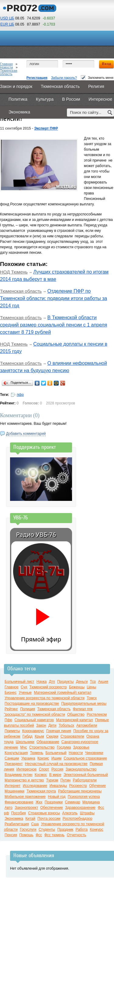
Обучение (97, 786)
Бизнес (10, 692)
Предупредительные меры (83, 703)
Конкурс (96, 829)
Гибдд (27, 736)
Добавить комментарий (26, 433)
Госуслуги (28, 829)
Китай (30, 818)
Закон (41, 725)
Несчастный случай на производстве (56, 764)
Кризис (43, 758)
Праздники (54, 802)
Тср (93, 681)
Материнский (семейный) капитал (63, 692)
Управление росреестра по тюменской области (45, 698)
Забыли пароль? (64, 77)
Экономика (14, 818)
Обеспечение (51, 807)
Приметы (12, 731)
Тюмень (36, 753)
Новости (6, 67)
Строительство (42, 747)
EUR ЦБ (7, 24)
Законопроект (26, 807)
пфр (20, 395)
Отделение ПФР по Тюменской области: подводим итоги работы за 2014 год (53, 298)
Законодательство (81, 769)
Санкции (12, 758)
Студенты (47, 829)
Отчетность (76, 835)
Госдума (64, 747)
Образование (47, 742)
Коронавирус (33, 731)
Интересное (26, 769)
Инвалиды (58, 786)
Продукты (65, 681)
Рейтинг (11, 709)
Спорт (44, 769)
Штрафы (87, 813)
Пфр (8, 720)
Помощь (26, 835)
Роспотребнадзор (77, 818)
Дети (52, 725)
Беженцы (77, 687)
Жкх (39, 802)
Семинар (72, 802)
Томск (92, 698)
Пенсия (11, 835)
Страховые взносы (44, 813)
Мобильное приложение (25, 797)
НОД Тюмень (14, 271)
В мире (55, 775)
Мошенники (14, 791)
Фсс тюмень (54, 835)
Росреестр (78, 786)
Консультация (16, 753)
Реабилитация (17, 824)
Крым (39, 736)
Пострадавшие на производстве (32, 703)
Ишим (56, 758)
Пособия (18, 813)
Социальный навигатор (34, 720)
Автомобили (86, 725)
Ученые (25, 692)
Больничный (56, 753)
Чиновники (94, 753)
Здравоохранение (80, 807)
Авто (8, 807)
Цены (91, 687)
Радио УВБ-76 (36, 534)
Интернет (12, 786)
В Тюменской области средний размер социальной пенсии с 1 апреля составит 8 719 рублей (53, 325)
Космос (41, 775)
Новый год (57, 797)
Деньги (82, 681)
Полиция (27, 709)
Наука (41, 681)
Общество (76, 714)
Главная (6, 64)
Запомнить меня (97, 77)
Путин (65, 780)
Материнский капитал (74, 720)
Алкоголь (70, 813)
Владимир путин (19, 775)
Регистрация (36, 77)
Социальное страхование (85, 758)
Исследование (35, 786)
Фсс (39, 835)
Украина (28, 758)
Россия (57, 769)
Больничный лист (19, 681)
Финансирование (19, 802)
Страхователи (72, 736)
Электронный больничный (86, 775)
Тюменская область (8, 72)
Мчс (23, 747)
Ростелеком (97, 714)
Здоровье (81, 747)
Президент (14, 764)
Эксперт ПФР (46, 128)
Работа (82, 829)
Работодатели (85, 780)
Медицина (91, 802)
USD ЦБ (7, 18)
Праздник (65, 829)
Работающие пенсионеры (80, 791)
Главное (12, 687)
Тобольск (66, 725)
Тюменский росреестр (48, 687)
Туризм (52, 780)
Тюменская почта (41, 791)
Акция (103, 681)
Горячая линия (58, 731)
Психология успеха (84, 797)
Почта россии (48, 818)
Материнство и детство (24, 780)
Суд (24, 687)
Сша (35, 824)
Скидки (52, 736)
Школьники (25, 742)
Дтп (52, 681)
